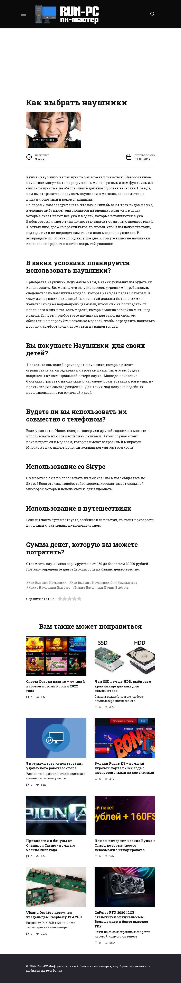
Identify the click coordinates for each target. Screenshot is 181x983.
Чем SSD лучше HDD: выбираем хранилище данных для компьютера (123, 686)
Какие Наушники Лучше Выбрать (102, 587)
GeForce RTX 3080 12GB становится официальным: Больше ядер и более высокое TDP (121, 919)
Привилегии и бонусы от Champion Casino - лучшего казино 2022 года (50, 845)
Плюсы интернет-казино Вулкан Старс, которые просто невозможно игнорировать (125, 845)
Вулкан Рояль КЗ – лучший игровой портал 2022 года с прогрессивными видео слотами (124, 768)
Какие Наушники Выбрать (49, 587)
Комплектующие (43, 139)
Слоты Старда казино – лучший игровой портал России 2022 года (55, 686)
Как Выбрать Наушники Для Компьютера (104, 583)
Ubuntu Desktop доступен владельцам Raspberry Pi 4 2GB (54, 914)
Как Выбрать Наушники (47, 583)
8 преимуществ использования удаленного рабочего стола (55, 765)
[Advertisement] (90, 63)
